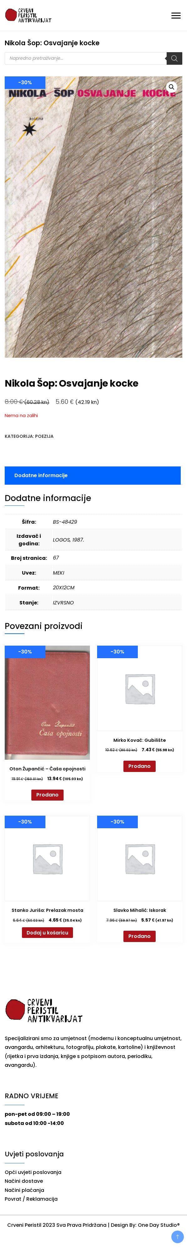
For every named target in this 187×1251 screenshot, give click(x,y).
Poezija (44, 436)
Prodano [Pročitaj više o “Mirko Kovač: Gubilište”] (139, 766)
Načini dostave (24, 1181)
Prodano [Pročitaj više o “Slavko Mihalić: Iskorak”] (139, 936)
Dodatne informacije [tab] (41, 475)
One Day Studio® (159, 1225)
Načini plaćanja (24, 1190)
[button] (171, 87)
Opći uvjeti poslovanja (33, 1172)
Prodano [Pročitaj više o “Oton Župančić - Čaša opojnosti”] (47, 794)
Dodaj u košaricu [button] (47, 932)
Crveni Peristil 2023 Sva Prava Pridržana (56, 1225)
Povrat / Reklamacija (31, 1199)
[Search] (174, 58)
